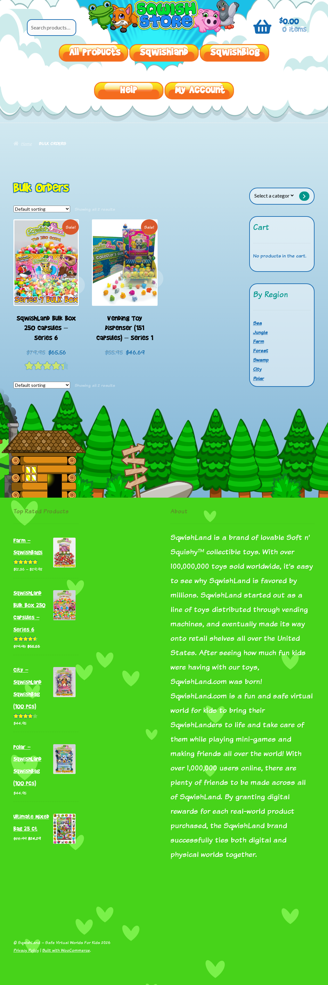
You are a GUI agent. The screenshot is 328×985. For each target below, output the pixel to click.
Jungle (260, 332)
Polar (258, 378)
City (257, 369)
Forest (260, 350)
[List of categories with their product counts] (274, 195)
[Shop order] (41, 209)
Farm (258, 341)
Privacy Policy (26, 950)
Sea (257, 323)
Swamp (261, 359)
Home (26, 143)
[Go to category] (304, 196)
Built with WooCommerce (66, 950)
